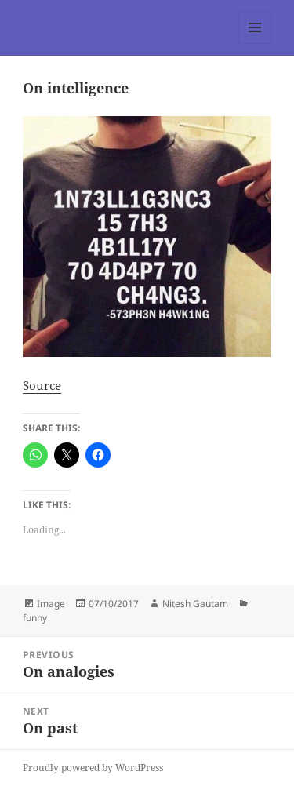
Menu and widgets (255, 43)
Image (51, 603)
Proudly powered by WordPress (93, 767)
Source (42, 385)
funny (35, 617)
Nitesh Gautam (195, 603)
